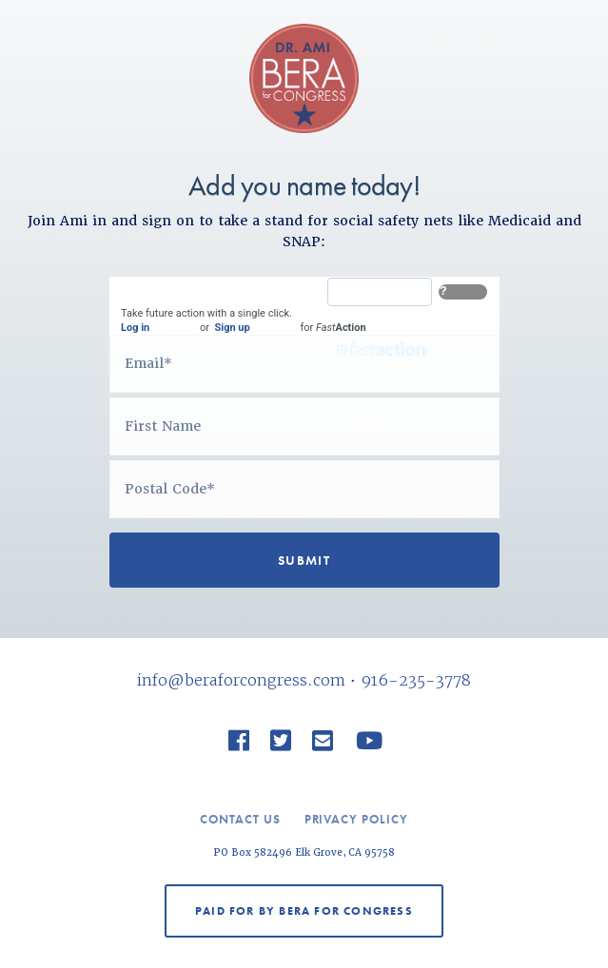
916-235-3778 (416, 679)
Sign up (231, 327)
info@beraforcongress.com (241, 679)
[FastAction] (379, 292)
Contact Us (240, 819)
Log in (135, 327)
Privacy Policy (356, 819)
